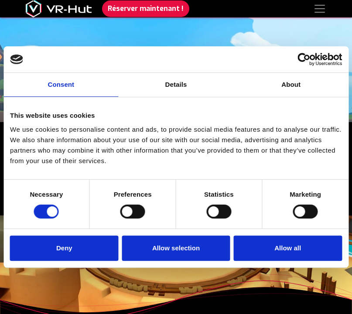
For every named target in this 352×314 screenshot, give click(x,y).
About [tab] (291, 84)
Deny (64, 248)
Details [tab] (176, 84)
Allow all (287, 248)
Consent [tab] (61, 84)
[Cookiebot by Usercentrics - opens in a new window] (304, 59)
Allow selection (176, 248)
